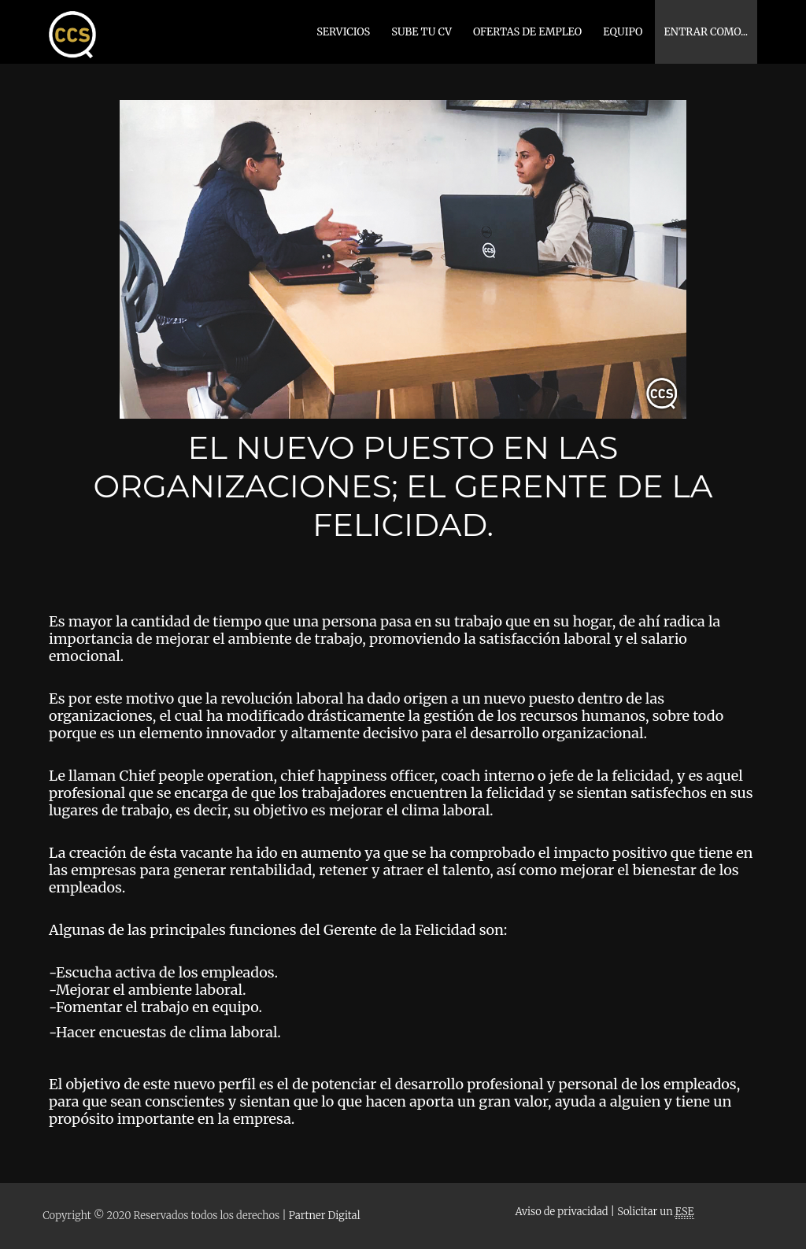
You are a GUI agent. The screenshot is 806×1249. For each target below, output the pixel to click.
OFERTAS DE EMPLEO (527, 32)
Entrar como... (706, 32)
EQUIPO (622, 32)
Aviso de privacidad (561, 1211)
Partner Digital (324, 1215)
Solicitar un (655, 1212)
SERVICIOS (343, 32)
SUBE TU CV (421, 32)
